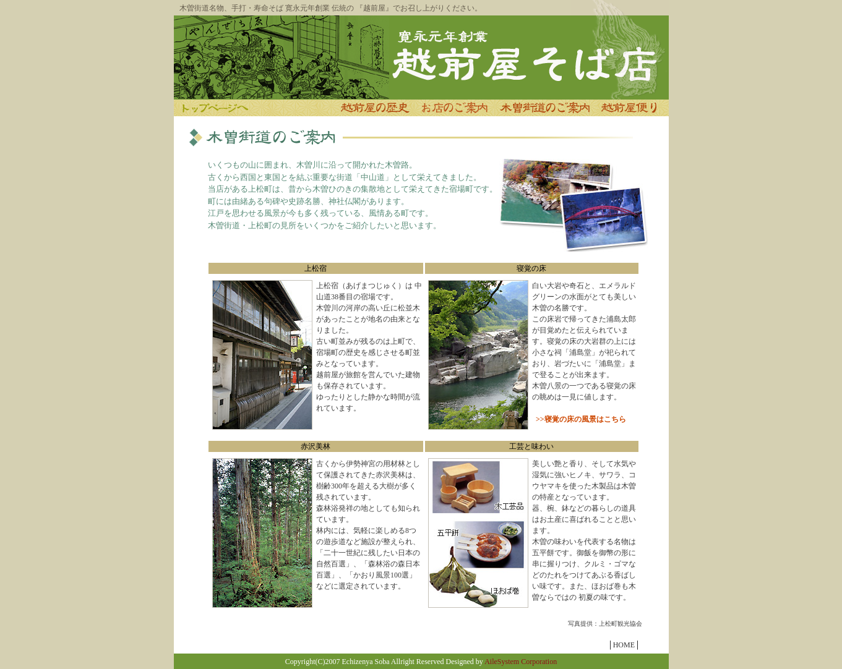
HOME (624, 645)
